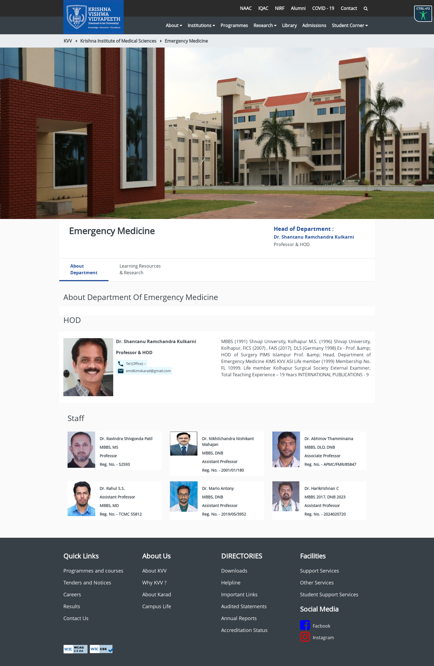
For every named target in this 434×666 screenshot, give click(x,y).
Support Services (319, 570)
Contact (349, 8)
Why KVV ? (154, 582)
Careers (72, 594)
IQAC (263, 8)
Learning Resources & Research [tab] (140, 269)
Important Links (239, 594)
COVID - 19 (323, 8)
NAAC (246, 8)
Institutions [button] (201, 25)
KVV (68, 41)
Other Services (317, 582)
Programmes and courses (93, 570)
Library (289, 25)
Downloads (234, 570)
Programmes (234, 25)
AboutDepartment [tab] (83, 269)
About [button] (174, 25)
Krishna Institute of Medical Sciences (118, 41)
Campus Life (156, 606)
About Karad (156, 594)
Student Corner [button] (350, 25)
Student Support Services (329, 594)
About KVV (154, 570)
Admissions (314, 25)
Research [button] (265, 25)
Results (71, 606)
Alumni (298, 8)
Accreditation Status (244, 630)
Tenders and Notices (87, 582)
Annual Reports (239, 618)
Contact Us (76, 618)
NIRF (279, 8)
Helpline (231, 582)
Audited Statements (244, 606)
